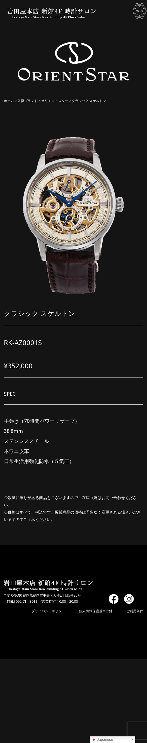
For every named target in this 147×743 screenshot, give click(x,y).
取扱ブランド (28, 100)
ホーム (9, 100)
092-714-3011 (26, 601)
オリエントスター (54, 100)
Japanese (102, 739)
